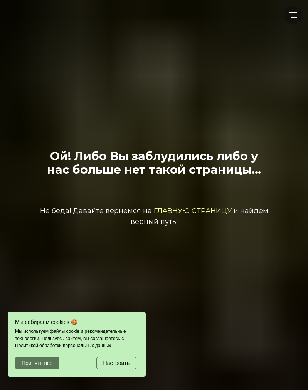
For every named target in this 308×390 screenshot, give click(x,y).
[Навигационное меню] (293, 15)
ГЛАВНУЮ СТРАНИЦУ (193, 211)
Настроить (116, 363)
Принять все (37, 363)
